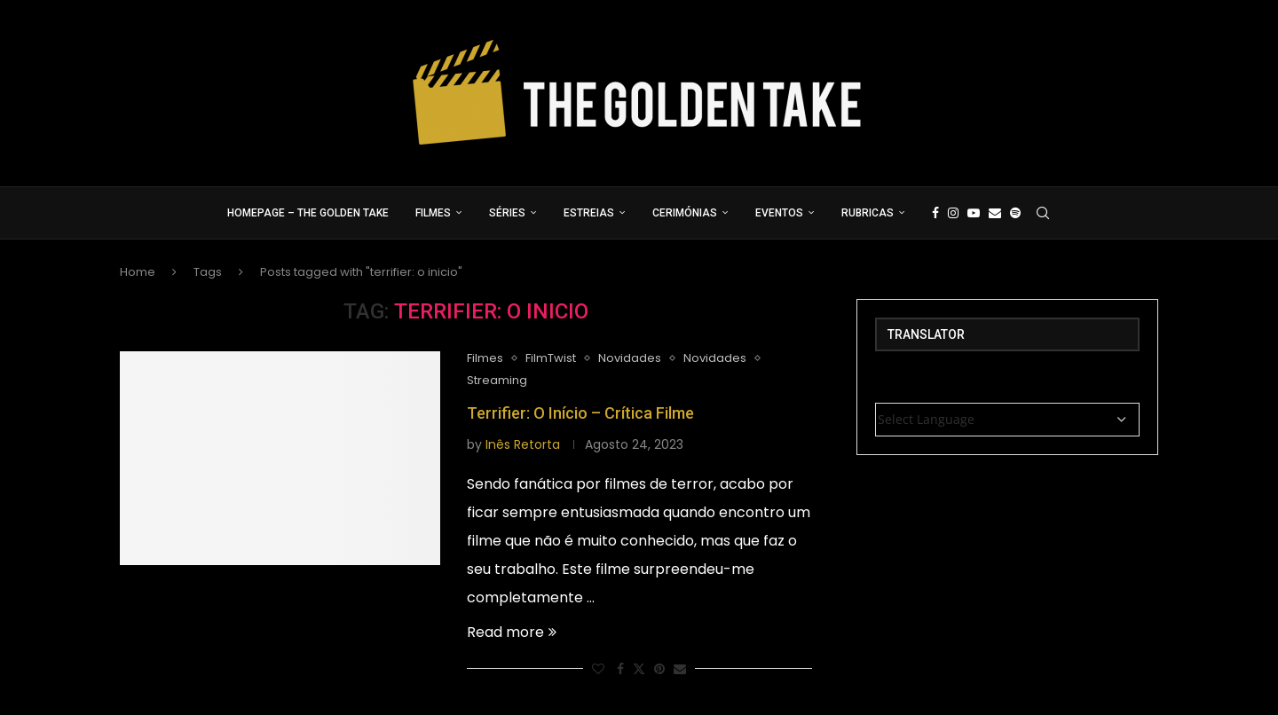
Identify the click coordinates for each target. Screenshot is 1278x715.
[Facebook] (935, 213)
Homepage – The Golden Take (308, 213)
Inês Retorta (522, 444)
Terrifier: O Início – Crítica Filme (580, 413)
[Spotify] (1015, 213)
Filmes (433, 213)
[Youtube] (973, 213)
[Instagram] (953, 213)
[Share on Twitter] (639, 669)
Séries (507, 213)
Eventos (779, 213)
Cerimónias (684, 213)
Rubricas (867, 213)
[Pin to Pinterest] (659, 669)
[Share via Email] (680, 669)
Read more (511, 632)
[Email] (995, 213)
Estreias (589, 213)
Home (137, 271)
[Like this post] (598, 669)
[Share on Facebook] (620, 669)
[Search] (1043, 213)
